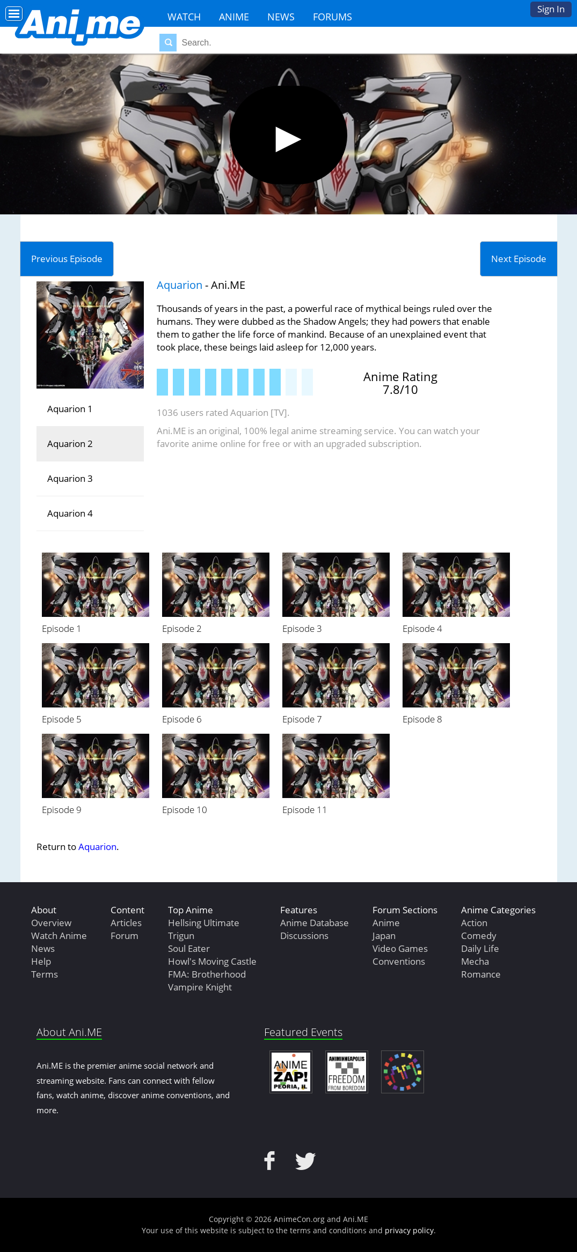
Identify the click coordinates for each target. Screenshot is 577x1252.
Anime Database (314, 922)
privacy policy (409, 1230)
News (281, 16)
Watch (184, 16)
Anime (234, 16)
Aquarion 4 (70, 513)
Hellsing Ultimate (203, 922)
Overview (51, 922)
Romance (481, 974)
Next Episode (518, 258)
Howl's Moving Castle (212, 961)
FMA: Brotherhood (207, 974)
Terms (44, 974)
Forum (124, 935)
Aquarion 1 (70, 409)
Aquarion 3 (70, 478)
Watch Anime (59, 935)
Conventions (399, 961)
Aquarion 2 (70, 443)
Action (474, 922)
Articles (126, 922)
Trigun (181, 935)
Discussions (304, 935)
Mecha (475, 961)
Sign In (551, 9)
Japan (384, 935)
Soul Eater (189, 948)
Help (41, 961)
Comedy (478, 935)
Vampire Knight (200, 987)
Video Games (400, 948)
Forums (332, 16)
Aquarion (179, 285)
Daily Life (480, 948)
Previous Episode (67, 258)
